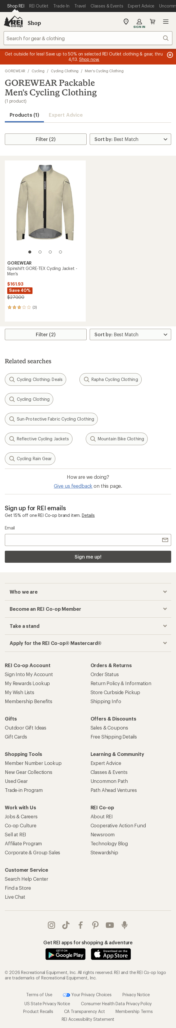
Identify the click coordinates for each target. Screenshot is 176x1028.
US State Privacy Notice (47, 1003)
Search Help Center (26, 879)
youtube (110, 925)
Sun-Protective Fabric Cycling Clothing (51, 419)
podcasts (124, 925)
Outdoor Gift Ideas (25, 727)
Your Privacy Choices (87, 995)
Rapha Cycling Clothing (110, 379)
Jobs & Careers (21, 816)
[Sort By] (130, 139)
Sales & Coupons (109, 727)
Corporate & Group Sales (32, 852)
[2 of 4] (40, 252)
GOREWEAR (15, 71)
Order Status (105, 674)
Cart (152, 21)
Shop (34, 22)
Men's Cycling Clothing (104, 71)
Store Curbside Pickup (115, 692)
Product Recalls (38, 1011)
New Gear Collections (28, 772)
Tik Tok (66, 925)
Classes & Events (109, 772)
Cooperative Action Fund (118, 825)
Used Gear (16, 781)
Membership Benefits (28, 701)
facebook (80, 925)
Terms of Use (39, 994)
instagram (51, 925)
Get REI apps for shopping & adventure (88, 942)
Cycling (38, 71)
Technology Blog (109, 843)
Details (88, 515)
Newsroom (103, 834)
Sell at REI (15, 834)
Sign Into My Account (29, 674)
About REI (102, 816)
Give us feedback (73, 486)
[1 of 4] (30, 252)
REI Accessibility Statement (88, 1019)
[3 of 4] (50, 252)
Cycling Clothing (65, 71)
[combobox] (88, 38)
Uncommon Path (109, 781)
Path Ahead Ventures (114, 790)
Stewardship (104, 852)
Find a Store (18, 888)
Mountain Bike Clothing (116, 438)
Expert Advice (66, 115)
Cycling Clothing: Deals (35, 379)
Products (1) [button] (24, 115)
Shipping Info (106, 701)
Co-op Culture (20, 825)
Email (10, 527)
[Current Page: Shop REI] (16, 6)
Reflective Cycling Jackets (38, 438)
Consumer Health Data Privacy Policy (116, 1003)
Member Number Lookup (33, 763)
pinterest (95, 925)
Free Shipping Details (114, 736)
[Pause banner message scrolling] (169, 54)
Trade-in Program (23, 790)
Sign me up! (88, 556)
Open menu (165, 21)
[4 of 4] (60, 252)
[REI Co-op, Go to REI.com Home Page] (13, 22)
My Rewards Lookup (27, 683)
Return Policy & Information (121, 683)
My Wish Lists (19, 692)
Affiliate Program (23, 843)
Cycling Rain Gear (30, 458)
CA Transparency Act (84, 1011)
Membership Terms (134, 1011)
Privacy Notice (136, 994)
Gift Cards (16, 736)
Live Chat (15, 897)
